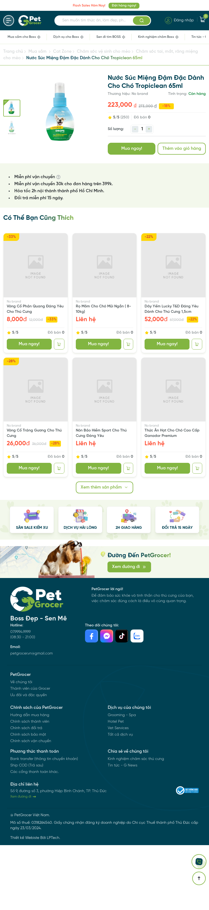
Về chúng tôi (21, 682)
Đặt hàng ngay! (124, 5)
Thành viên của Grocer (30, 689)
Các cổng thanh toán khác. (34, 772)
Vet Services (118, 728)
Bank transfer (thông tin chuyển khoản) (44, 759)
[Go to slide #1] (11, 108)
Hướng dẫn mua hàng (29, 715)
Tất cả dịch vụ (120, 735)
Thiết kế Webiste (24, 838)
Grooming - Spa (122, 715)
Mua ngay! (131, 148)
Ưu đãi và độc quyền (28, 695)
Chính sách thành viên (29, 722)
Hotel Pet (116, 722)
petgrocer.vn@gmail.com (31, 654)
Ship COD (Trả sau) (26, 765)
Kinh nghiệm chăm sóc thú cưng (136, 759)
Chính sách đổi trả (26, 728)
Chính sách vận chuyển (30, 741)
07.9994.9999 (20, 632)
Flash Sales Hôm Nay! (89, 5)
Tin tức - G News (122, 765)
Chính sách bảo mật (28, 735)
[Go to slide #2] (11, 127)
